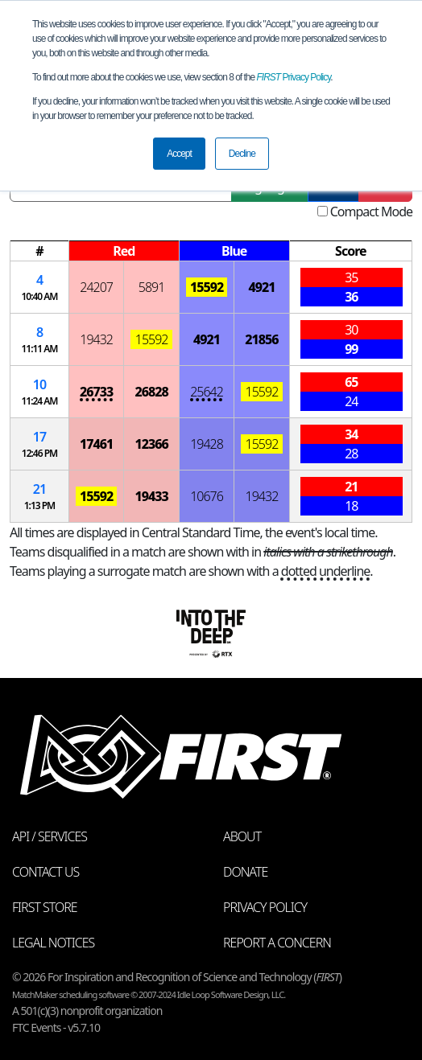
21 (39, 489)
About (242, 836)
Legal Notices (53, 942)
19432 (96, 339)
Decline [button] (242, 153)
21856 (261, 339)
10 (39, 384)
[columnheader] (39, 251)
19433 (151, 496)
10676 (206, 496)
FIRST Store (44, 907)
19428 (206, 444)
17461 (96, 444)
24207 (96, 287)
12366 (151, 444)
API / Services (49, 836)
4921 (261, 287)
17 (39, 437)
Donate (245, 872)
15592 (206, 287)
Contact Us (45, 872)
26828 (151, 392)
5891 (152, 287)
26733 (96, 392)
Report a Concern (277, 942)
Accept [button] (179, 153)
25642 (206, 392)
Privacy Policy (294, 77)
